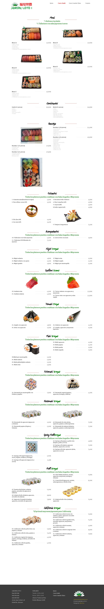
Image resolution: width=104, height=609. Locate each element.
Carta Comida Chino (59, 595)
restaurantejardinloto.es (81, 599)
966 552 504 (15, 593)
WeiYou (82, 603)
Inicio (54, 591)
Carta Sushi (56, 593)
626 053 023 (15, 598)
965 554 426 (15, 595)
